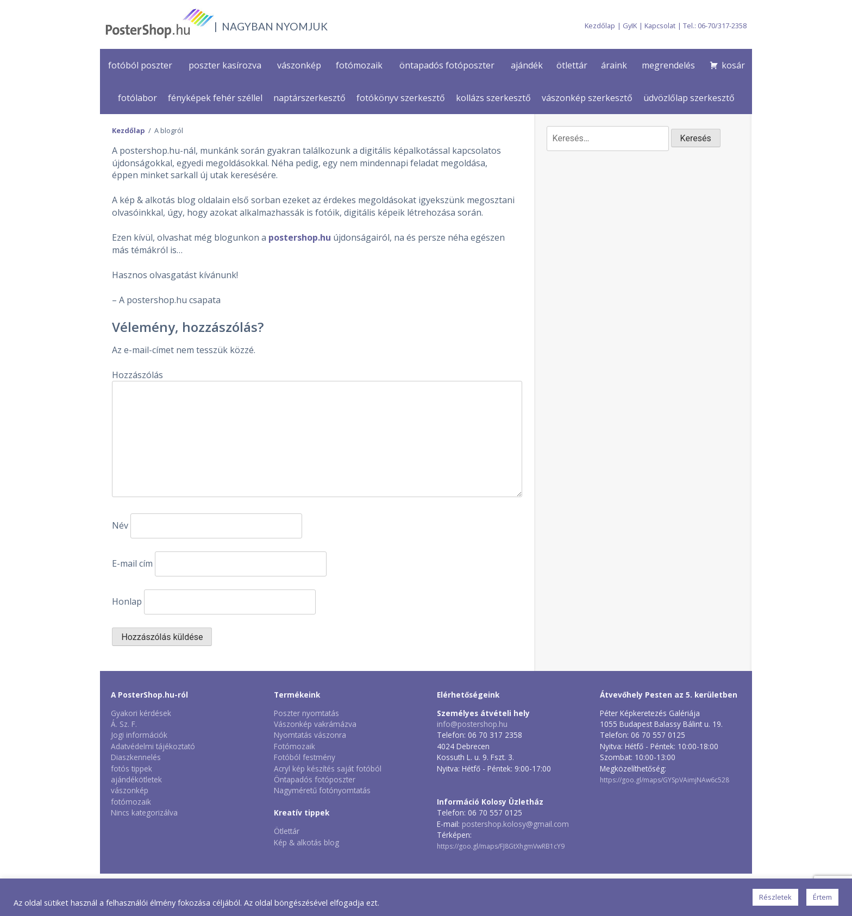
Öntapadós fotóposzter (314, 779)
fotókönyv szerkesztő (400, 98)
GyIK (630, 25)
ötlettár (571, 65)
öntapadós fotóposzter (446, 65)
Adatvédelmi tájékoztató (153, 746)
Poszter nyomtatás (306, 713)
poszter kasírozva (225, 65)
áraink (614, 65)
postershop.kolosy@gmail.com (515, 824)
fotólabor (137, 98)
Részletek (775, 897)
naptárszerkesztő (309, 98)
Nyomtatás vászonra (310, 735)
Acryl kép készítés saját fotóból (327, 768)
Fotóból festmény (304, 757)
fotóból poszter (140, 65)
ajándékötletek (136, 779)
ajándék (527, 65)
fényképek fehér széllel (215, 98)
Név (120, 525)
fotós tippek (131, 768)
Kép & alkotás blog (306, 842)
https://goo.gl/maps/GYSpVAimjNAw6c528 (664, 780)
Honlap (127, 601)
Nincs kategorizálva (144, 812)
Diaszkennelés (136, 757)
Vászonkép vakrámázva (315, 724)
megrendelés (668, 65)
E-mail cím (132, 563)
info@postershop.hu (472, 724)
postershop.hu (299, 237)
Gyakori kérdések (141, 713)
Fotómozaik (294, 746)
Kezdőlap (600, 25)
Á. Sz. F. (124, 724)
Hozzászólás (137, 375)
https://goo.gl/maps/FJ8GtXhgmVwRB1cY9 (501, 846)
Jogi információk (139, 735)
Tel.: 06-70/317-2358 (715, 25)
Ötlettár (286, 831)
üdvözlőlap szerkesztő (689, 98)
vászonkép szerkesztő (587, 98)
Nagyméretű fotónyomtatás (322, 790)
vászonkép (299, 65)
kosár (733, 65)
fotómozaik (359, 65)
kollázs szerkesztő (493, 98)
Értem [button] (822, 897)
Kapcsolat (659, 25)
